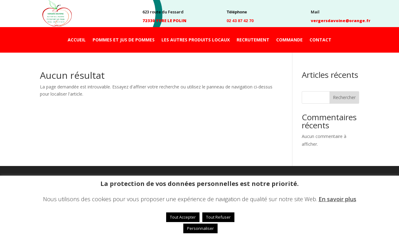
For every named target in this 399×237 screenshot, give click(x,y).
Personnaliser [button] (200, 228)
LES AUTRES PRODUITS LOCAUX (195, 40)
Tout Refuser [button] (218, 217)
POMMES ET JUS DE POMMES (124, 40)
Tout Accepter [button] (183, 217)
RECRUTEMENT (253, 40)
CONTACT (320, 40)
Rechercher (344, 97)
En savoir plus (337, 199)
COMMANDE (289, 40)
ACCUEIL (77, 40)
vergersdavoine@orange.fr (340, 20)
